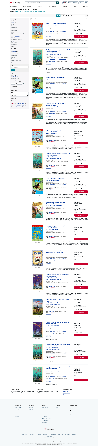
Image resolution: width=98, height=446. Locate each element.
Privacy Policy (44, 416)
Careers (43, 411)
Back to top (49, 402)
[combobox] (40, 2)
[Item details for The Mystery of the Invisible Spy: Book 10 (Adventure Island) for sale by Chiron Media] (37, 329)
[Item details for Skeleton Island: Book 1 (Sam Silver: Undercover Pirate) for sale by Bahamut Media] (37, 210)
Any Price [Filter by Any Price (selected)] (13, 75)
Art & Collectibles (52, 6)
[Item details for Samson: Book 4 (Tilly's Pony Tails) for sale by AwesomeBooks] (37, 85)
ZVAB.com (74, 434)
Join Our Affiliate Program (33, 409)
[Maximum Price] (19, 84)
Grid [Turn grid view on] (62, 15)
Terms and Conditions (66, 441)
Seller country (13, 95)
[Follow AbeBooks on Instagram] (70, 413)
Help (86, 2)
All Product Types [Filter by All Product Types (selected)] (15, 20)
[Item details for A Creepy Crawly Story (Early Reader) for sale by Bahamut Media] (37, 233)
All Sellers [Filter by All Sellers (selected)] (14, 100)
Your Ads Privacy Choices (46, 418)
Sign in (69, 2)
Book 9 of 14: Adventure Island (52, 52)
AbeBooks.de (32, 434)
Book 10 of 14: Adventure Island (52, 277)
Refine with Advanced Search (39, 11)
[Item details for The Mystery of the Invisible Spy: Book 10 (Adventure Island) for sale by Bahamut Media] (37, 282)
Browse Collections (27, 6)
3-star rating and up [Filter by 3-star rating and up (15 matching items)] (19, 103)
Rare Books (40, 6)
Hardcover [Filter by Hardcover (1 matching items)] (14, 49)
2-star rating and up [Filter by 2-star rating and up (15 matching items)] (19, 102)
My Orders (16, 414)
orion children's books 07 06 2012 (24, 11)
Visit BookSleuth (40, 395)
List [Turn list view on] (58, 15)
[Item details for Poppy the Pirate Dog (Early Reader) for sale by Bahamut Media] (37, 137)
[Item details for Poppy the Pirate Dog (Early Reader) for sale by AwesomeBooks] (37, 31)
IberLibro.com (67, 434)
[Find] (57, 2)
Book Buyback (31, 411)
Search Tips (65, 391)
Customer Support (59, 409)
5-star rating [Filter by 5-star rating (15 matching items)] (17, 106)
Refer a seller (31, 414)
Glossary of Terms (66, 393)
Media (43, 409)
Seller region (13, 92)
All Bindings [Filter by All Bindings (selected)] (14, 48)
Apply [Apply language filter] (12, 69)
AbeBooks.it (45, 434)
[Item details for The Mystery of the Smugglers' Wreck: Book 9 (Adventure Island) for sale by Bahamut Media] (37, 161)
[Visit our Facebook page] (70, 408)
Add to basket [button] (81, 36)
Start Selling (85, 6)
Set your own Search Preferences (69, 394)
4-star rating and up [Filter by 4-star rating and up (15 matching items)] (19, 105)
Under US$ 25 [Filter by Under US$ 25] (14, 76)
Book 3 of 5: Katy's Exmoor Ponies (53, 302)
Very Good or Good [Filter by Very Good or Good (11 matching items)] (16, 41)
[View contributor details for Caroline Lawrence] (50, 254)
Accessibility (44, 422)
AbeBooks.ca (60, 434)
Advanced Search (13, 6)
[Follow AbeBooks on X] (70, 411)
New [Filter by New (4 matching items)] (13, 37)
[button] (87, 18)
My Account (75, 2)
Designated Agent (45, 420)
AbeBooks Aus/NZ (53, 434)
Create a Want (14, 395)
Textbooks (65, 6)
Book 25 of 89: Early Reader (51, 227)
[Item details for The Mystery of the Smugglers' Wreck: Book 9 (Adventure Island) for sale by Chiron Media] (37, 352)
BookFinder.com (49, 437)
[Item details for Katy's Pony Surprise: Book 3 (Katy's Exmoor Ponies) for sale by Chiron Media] (37, 307)
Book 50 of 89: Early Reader (51, 25)
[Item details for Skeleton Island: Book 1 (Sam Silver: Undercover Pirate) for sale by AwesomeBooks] (37, 111)
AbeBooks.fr (39, 434)
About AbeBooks (45, 407)
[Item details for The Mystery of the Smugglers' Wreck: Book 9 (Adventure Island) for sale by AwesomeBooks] (37, 57)
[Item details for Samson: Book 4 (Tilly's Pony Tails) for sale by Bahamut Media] (37, 186)
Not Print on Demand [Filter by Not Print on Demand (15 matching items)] (16, 62)
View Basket (17, 416)
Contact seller (48, 36)
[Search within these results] (59, 19)
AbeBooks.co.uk (25, 434)
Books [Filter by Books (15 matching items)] (13, 22)
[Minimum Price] (13, 84)
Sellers (75, 6)
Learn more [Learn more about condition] (17, 36)
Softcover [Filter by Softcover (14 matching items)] (14, 51)
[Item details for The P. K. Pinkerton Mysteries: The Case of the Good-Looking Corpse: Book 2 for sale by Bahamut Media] (37, 258)
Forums (43, 414)
